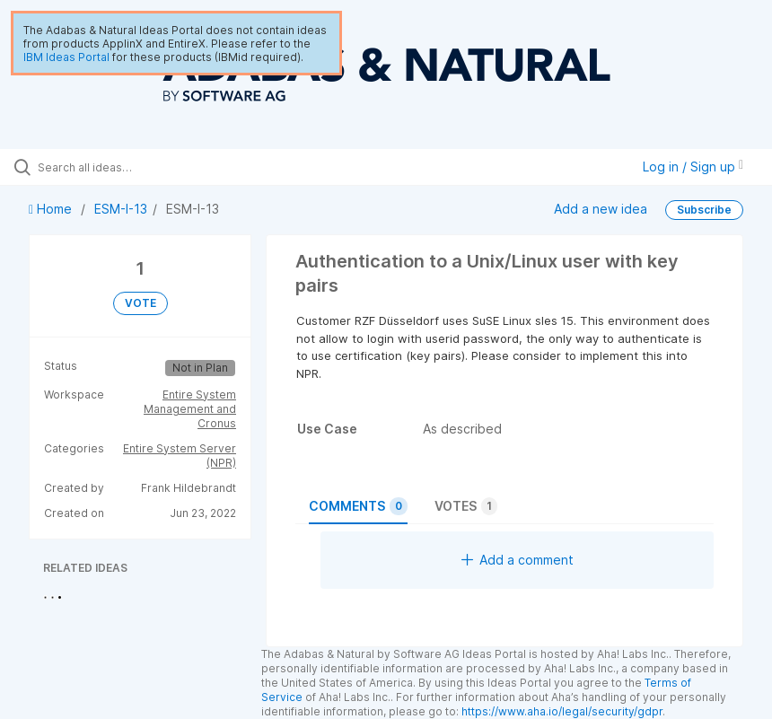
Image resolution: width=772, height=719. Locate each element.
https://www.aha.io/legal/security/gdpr (561, 711)
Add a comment (517, 559)
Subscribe (704, 209)
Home (52, 208)
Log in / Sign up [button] (693, 166)
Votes (465, 506)
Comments (358, 506)
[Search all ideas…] (121, 167)
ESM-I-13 (120, 208)
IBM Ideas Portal (66, 57)
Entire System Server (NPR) (179, 455)
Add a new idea (600, 208)
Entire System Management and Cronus (190, 409)
